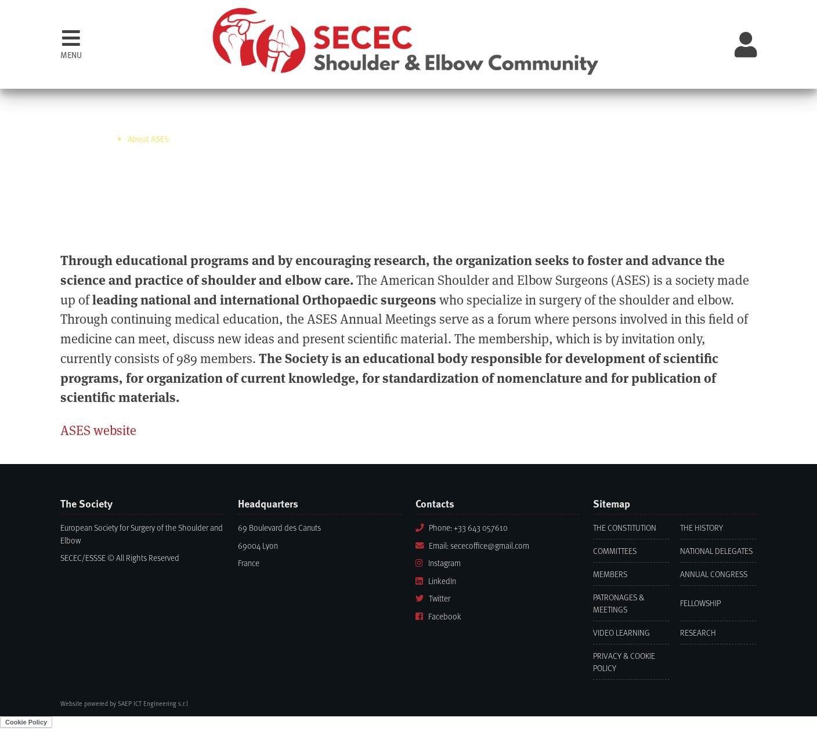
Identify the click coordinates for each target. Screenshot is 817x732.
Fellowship (700, 603)
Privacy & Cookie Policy (624, 662)
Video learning (621, 632)
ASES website (98, 430)
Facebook (438, 616)
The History (701, 527)
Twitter (432, 598)
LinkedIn (435, 581)
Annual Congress (713, 574)
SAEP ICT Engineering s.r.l (153, 703)
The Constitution (624, 527)
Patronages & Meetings (618, 603)
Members (610, 574)
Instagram (438, 563)
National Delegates (716, 551)
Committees (615, 551)
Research (698, 632)
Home (71, 139)
